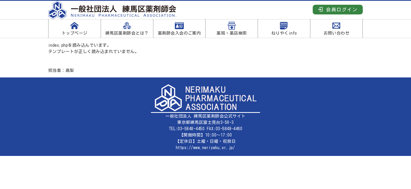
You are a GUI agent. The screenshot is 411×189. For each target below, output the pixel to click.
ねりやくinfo (284, 28)
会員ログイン (338, 9)
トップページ (74, 28)
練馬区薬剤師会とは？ (127, 28)
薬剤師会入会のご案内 (179, 28)
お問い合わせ (336, 28)
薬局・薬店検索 (232, 28)
